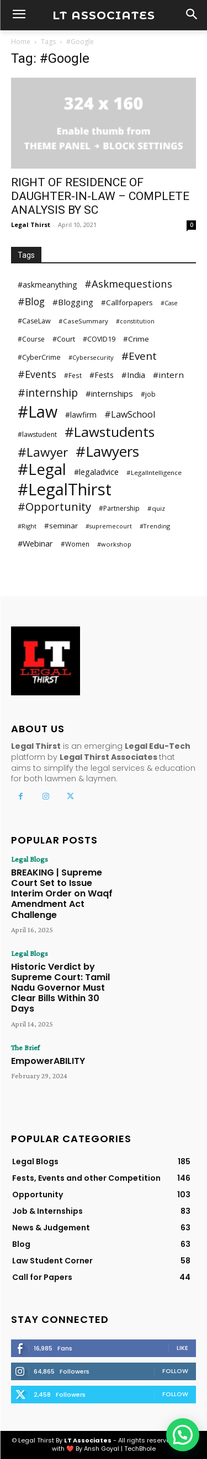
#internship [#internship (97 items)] (48, 392)
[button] (182, 1434)
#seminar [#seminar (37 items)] (61, 526)
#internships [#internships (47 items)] (109, 393)
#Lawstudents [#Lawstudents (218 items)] (110, 431)
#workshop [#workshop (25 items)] (114, 544)
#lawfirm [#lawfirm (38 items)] (81, 414)
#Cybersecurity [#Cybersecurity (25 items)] (91, 357)
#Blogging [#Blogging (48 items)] (72, 301)
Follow (175, 1370)
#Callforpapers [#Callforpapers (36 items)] (127, 302)
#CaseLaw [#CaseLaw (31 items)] (34, 321)
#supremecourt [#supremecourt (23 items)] (109, 526)
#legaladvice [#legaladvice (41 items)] (96, 472)
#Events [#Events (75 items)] (37, 374)
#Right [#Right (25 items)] (27, 526)
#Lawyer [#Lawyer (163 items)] (43, 452)
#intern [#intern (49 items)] (168, 374)
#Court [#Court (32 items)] (63, 339)
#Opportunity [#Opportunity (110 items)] (54, 506)
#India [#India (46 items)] (133, 374)
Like (182, 1347)
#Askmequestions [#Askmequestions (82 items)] (128, 283)
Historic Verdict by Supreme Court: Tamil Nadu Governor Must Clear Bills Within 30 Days (60, 987)
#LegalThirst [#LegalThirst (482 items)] (65, 489)
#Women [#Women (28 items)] (75, 543)
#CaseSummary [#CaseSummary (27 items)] (83, 321)
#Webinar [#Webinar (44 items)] (35, 543)
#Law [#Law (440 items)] (37, 411)
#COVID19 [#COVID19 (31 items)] (99, 339)
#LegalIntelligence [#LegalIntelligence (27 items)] (154, 472)
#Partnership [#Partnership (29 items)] (119, 508)
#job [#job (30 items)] (148, 394)
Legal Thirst (30, 224)
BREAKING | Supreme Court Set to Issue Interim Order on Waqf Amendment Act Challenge (62, 893)
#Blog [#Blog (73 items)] (31, 301)
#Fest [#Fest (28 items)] (73, 375)
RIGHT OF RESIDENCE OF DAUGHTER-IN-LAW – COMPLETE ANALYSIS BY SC (100, 196)
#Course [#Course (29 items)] (31, 339)
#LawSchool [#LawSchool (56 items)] (129, 414)
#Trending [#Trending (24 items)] (155, 526)
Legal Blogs (29, 859)
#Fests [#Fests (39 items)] (101, 375)
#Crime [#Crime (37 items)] (136, 339)
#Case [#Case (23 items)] (169, 303)
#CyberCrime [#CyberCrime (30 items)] (39, 357)
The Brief (25, 1047)
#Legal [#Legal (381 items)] (42, 469)
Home (20, 41)
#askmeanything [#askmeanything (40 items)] (47, 284)
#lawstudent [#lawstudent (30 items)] (37, 434)
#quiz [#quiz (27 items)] (156, 508)
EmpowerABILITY (48, 1061)
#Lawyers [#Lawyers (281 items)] (107, 451)
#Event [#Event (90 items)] (139, 356)
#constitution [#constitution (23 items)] (135, 321)
